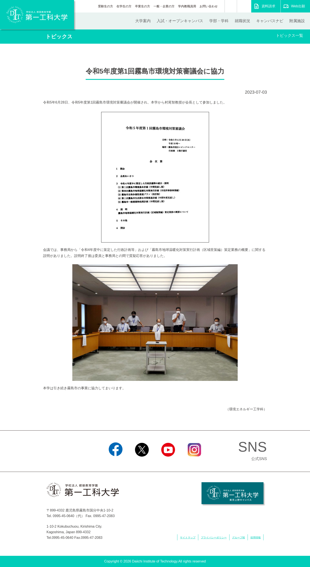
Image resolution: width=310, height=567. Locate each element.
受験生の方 (105, 6)
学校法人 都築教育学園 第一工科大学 (37, 14)
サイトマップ (187, 537)
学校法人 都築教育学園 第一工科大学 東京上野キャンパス (233, 493)
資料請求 (268, 6)
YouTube (168, 462)
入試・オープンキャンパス (180, 21)
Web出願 (298, 6)
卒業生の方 (142, 6)
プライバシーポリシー (214, 537)
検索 (231, 6)
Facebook (115, 462)
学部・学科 (219, 21)
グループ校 (238, 537)
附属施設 (297, 21)
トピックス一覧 (289, 35)
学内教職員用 (187, 6)
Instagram (194, 462)
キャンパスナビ (269, 21)
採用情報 (255, 537)
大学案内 (143, 21)
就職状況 (242, 21)
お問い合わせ (209, 6)
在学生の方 (124, 6)
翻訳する (244, 6)
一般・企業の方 (164, 6)
